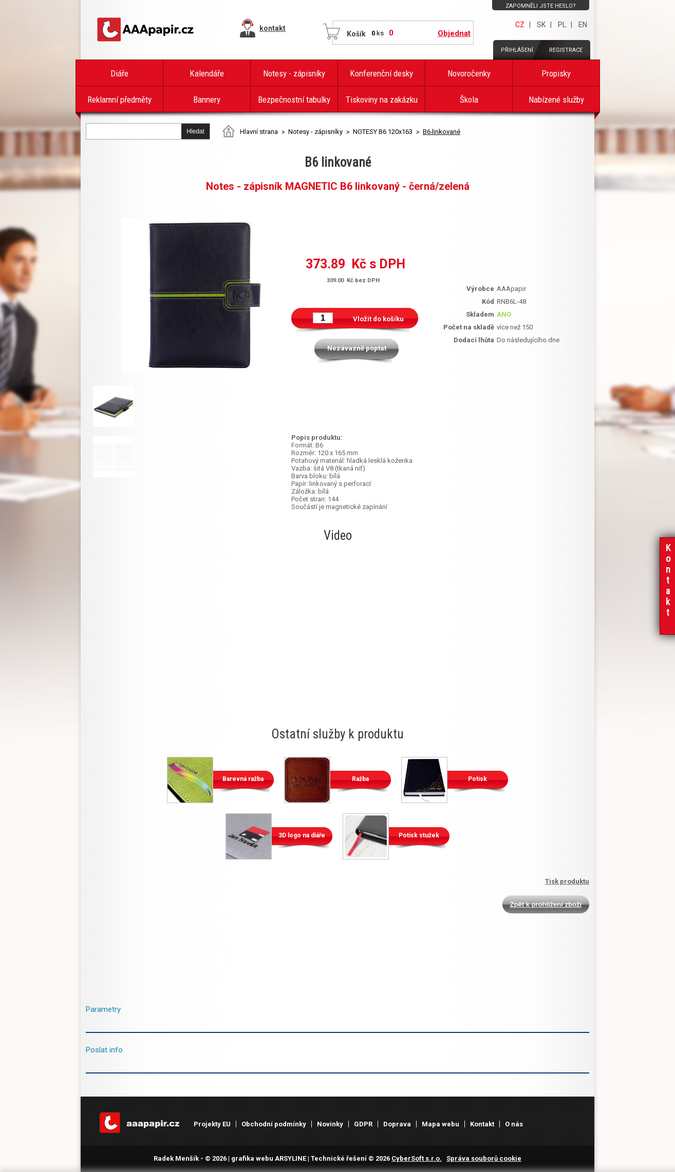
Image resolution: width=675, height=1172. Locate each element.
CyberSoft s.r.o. (416, 1158)
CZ (519, 25)
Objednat (454, 33)
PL (562, 25)
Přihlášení (517, 50)
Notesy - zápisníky (294, 73)
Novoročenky (469, 73)
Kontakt (482, 1124)
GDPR (363, 1124)
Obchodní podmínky (273, 1124)
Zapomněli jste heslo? (540, 6)
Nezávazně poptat (356, 348)
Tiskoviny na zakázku (382, 99)
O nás (514, 1124)
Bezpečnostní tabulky (294, 99)
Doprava (397, 1124)
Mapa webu (440, 1124)
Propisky (556, 73)
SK (541, 25)
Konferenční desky (381, 73)
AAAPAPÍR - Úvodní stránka (147, 29)
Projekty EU (212, 1124)
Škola (469, 99)
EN (582, 25)
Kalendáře (207, 73)
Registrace (566, 50)
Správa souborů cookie (483, 1158)
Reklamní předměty (119, 99)
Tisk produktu (567, 881)
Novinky (330, 1124)
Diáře (119, 73)
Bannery (206, 99)
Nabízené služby (556, 99)
